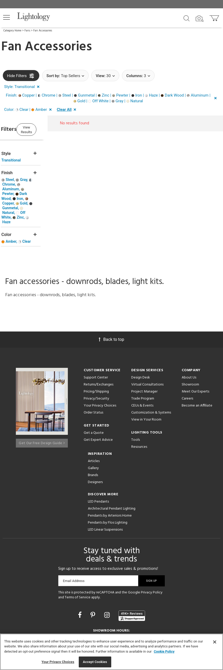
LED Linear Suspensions (105, 497)
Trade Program (142, 366)
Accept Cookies (95, 662)
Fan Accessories (42, 30)
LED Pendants (98, 469)
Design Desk (140, 345)
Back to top (111, 306)
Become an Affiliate (197, 373)
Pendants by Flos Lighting (107, 490)
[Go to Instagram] (108, 582)
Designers (95, 449)
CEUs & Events (142, 373)
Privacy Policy (151, 560)
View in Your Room (146, 387)
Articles (94, 428)
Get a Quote (94, 400)
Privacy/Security (96, 366)
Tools (135, 407)
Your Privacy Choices (100, 373)
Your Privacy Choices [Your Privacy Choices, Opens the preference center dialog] (58, 662)
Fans (27, 30)
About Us (189, 345)
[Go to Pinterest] (93, 582)
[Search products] (186, 18)
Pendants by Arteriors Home (110, 483)
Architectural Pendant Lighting (111, 476)
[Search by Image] (199, 18)
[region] (111, 652)
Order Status (93, 380)
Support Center (96, 345)
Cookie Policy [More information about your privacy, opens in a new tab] (164, 651)
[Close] (214, 642)
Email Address (73, 548)
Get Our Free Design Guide (42, 408)
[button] (6, 17)
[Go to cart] (214, 17)
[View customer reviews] (132, 583)
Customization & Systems (151, 380)
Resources (139, 414)
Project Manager (144, 359)
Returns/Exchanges (98, 352)
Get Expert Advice (98, 407)
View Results (45, 129)
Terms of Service (77, 565)
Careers (187, 366)
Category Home (12, 30)
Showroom (190, 352)
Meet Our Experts (195, 359)
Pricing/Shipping (96, 359)
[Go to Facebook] (80, 582)
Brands (93, 442)
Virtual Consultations (147, 352)
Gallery (93, 435)
